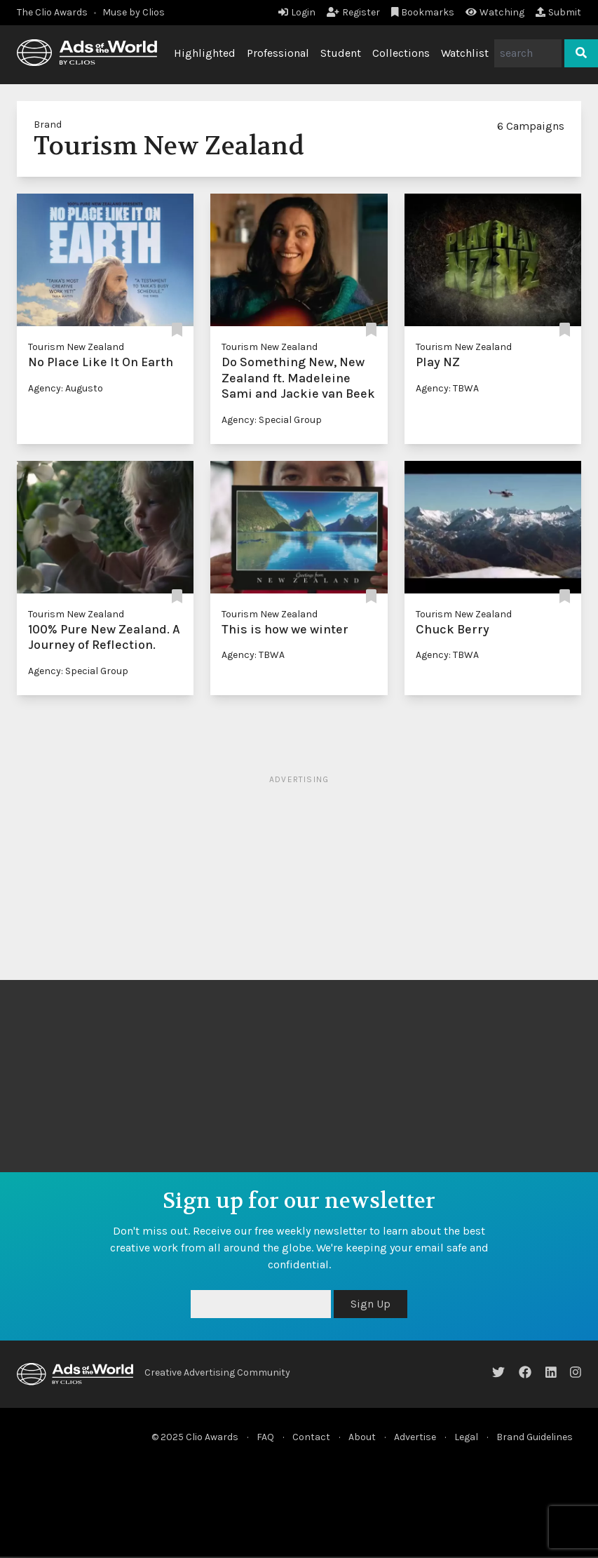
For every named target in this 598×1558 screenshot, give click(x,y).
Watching (495, 12)
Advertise (415, 1437)
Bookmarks (423, 12)
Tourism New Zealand (76, 347)
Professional (278, 53)
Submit (558, 12)
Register (353, 12)
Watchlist (465, 53)
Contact (311, 1437)
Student (340, 53)
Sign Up (370, 1303)
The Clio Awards (52, 12)
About (362, 1437)
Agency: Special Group (272, 420)
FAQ (265, 1437)
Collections (401, 53)
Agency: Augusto (65, 388)
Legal (466, 1437)
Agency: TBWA (447, 388)
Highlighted (205, 53)
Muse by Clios (133, 12)
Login (296, 12)
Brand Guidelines (534, 1437)
